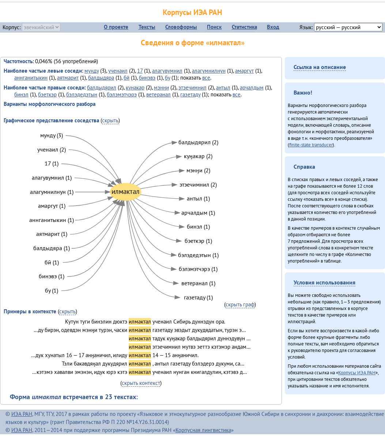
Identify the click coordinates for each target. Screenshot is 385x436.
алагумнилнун (209, 70)
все (206, 77)
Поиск (214, 26)
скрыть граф (240, 304)
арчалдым (252, 87)
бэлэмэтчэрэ (122, 94)
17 (140, 70)
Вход (273, 26)
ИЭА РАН (21, 413)
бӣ (126, 77)
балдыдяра (101, 77)
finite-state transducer (311, 144)
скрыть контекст (141, 382)
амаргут (244, 70)
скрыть (110, 120)
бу (167, 77)
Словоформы (181, 26)
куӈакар (135, 87)
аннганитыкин (31, 77)
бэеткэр (47, 94)
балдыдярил (101, 87)
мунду (91, 70)
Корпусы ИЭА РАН (192, 12)
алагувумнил (167, 70)
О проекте (116, 26)
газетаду (190, 94)
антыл (223, 87)
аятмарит (68, 77)
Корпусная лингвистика (203, 430)
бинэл (21, 94)
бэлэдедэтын (81, 94)
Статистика (244, 26)
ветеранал (158, 94)
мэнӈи (161, 87)
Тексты (147, 26)
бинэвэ (147, 77)
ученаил (118, 70)
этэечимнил (192, 87)
